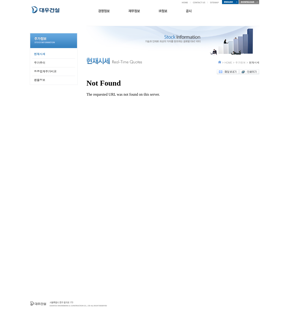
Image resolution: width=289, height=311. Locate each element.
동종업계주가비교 (45, 71)
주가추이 (39, 62)
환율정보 (39, 80)
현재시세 (39, 54)
